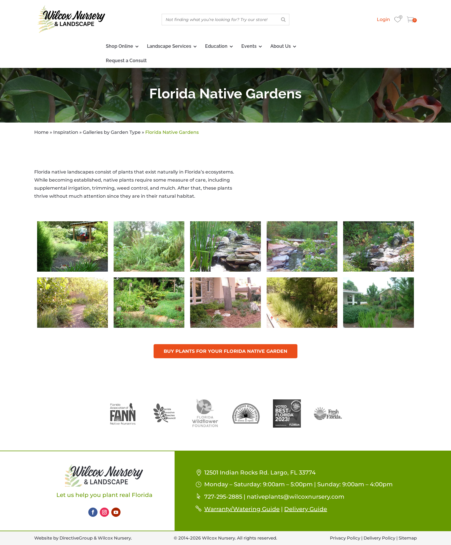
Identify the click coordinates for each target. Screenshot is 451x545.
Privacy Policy (345, 538)
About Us (280, 46)
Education (216, 46)
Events (249, 46)
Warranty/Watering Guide (242, 509)
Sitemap (408, 538)
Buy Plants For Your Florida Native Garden (225, 351)
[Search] (283, 19)
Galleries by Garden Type (112, 132)
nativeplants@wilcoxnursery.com (295, 496)
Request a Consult (126, 60)
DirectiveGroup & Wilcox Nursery (95, 538)
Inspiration (65, 132)
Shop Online (119, 46)
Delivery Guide (305, 509)
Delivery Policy (379, 538)
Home (41, 132)
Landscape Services (169, 46)
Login (383, 19)
